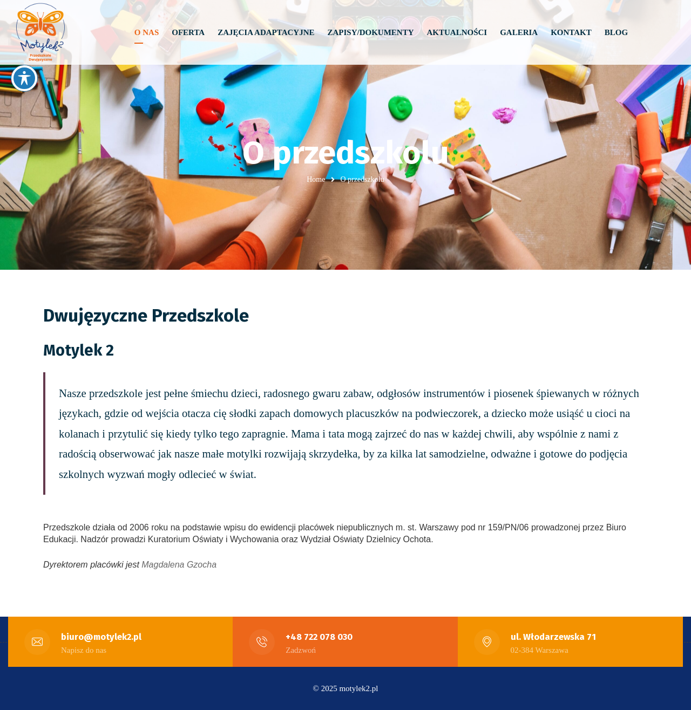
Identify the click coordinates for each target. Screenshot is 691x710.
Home (316, 179)
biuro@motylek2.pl (101, 637)
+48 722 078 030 (319, 637)
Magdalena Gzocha (178, 564)
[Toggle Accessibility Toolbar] (24, 78)
